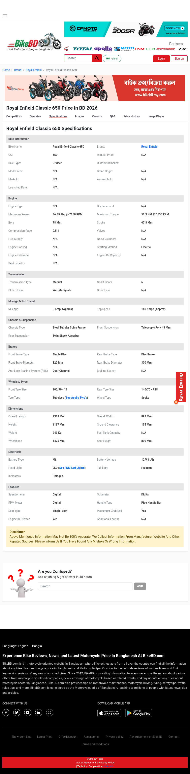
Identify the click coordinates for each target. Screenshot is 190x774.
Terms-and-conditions (95, 744)
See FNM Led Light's (72, 467)
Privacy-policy (114, 737)
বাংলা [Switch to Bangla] (112, 58)
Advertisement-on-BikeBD (146, 737)
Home (6, 70)
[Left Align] (97, 58)
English (23, 646)
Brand (17, 70)
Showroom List (21, 737)
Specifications (58, 116)
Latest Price (44, 737)
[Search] (78, 58)
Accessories (92, 737)
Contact (173, 737)
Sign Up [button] (179, 58)
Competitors (14, 116)
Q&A (112, 116)
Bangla (37, 646)
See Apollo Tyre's (76, 397)
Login (161, 58)
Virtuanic (109, 766)
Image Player (156, 116)
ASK (140, 586)
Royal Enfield (34, 70)
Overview (35, 116)
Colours (97, 116)
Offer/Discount (68, 737)
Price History (131, 116)
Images (79, 116)
